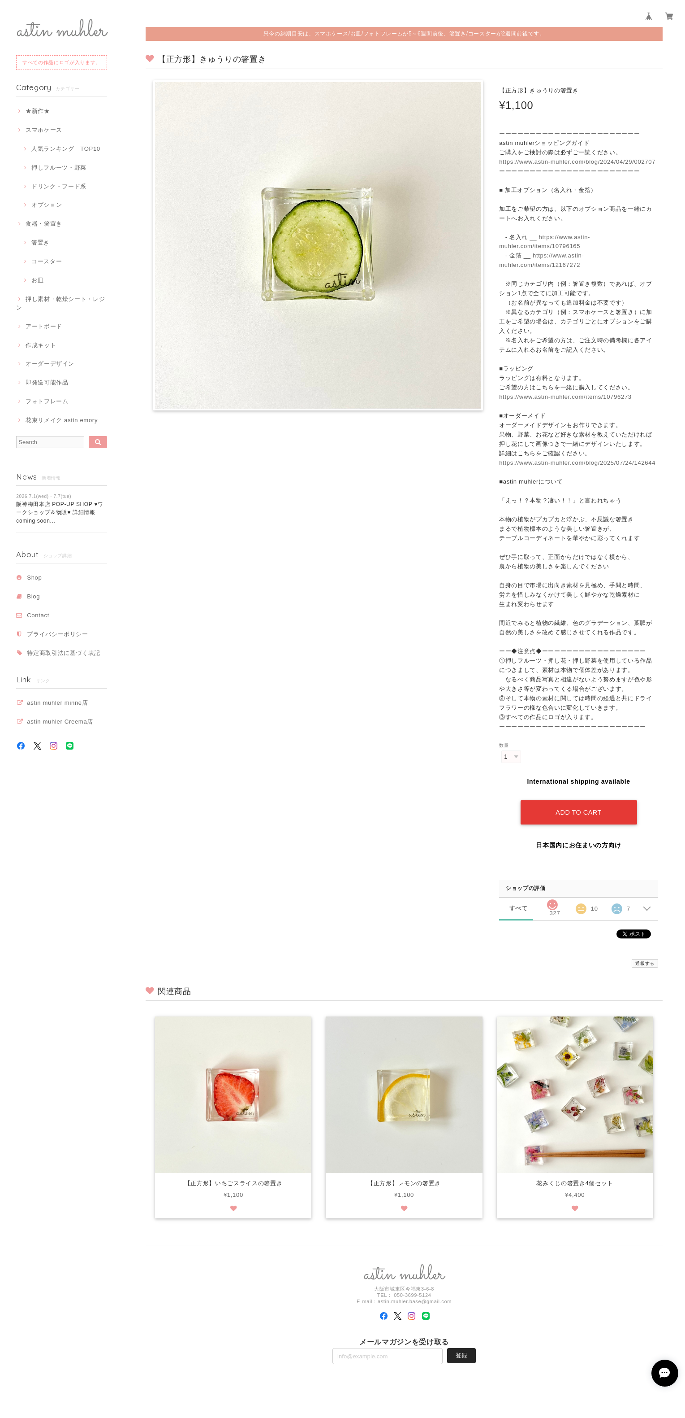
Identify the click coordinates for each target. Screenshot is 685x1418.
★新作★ (38, 111)
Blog (33, 596)
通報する (645, 963)
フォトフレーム (47, 401)
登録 (461, 1355)
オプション (46, 204)
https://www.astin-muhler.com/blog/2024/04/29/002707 (577, 161)
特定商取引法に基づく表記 (63, 653)
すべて (518, 908)
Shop (34, 577)
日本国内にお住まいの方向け (578, 845)
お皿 (37, 280)
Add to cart (578, 812)
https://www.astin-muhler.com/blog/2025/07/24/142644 (577, 462)
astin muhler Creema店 (60, 721)
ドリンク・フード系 (58, 186)
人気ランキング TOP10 (65, 148)
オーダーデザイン (50, 363)
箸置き (40, 242)
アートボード (44, 326)
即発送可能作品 (47, 382)
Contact (38, 615)
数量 (503, 745)
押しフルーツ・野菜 (58, 167)
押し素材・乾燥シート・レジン (60, 303)
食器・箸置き (44, 223)
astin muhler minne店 (57, 702)
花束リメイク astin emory (62, 420)
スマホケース (44, 130)
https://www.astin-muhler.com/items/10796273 (565, 396)
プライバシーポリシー (57, 634)
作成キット (41, 345)
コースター (46, 261)
